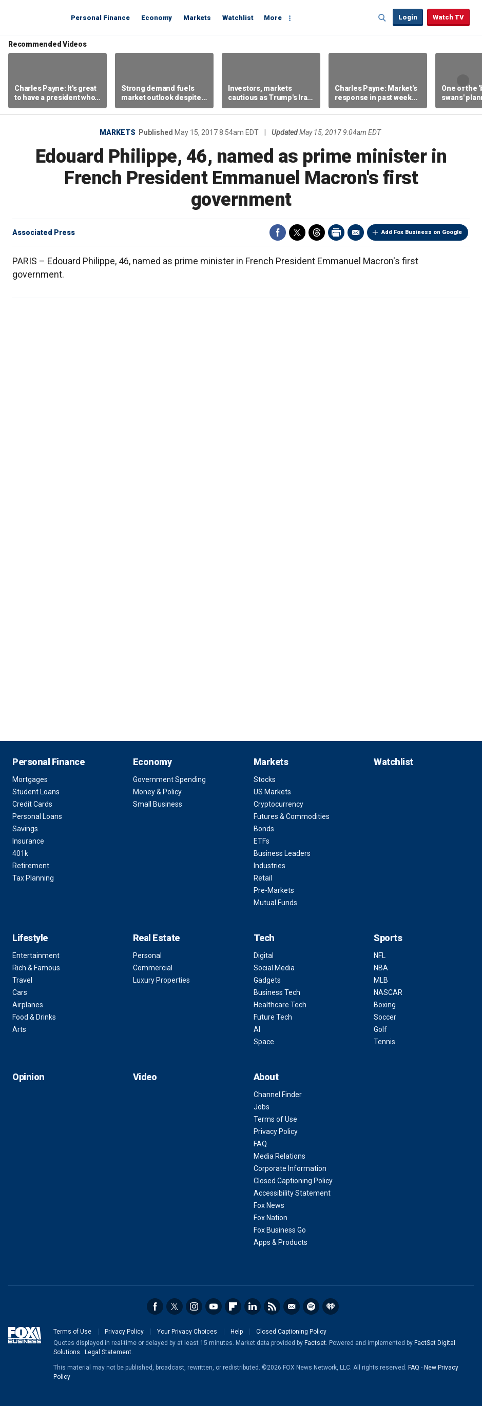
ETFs (261, 841)
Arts (19, 1029)
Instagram (194, 1306)
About (266, 1076)
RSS (272, 1306)
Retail (263, 878)
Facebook (277, 232)
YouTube (213, 1306)
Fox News (269, 1205)
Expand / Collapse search (382, 18)
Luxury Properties (161, 980)
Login (407, 17)
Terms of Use (275, 1119)
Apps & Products (280, 1242)
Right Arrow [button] (463, 80)
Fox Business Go (280, 1230)
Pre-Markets (274, 890)
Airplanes (27, 1005)
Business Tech (277, 992)
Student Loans (36, 792)
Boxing (385, 1005)
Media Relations (279, 1156)
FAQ (260, 1144)
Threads (317, 232)
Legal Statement (108, 1352)
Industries (269, 866)
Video (145, 1076)
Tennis (384, 1042)
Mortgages (30, 779)
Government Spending (169, 779)
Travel (22, 980)
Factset (315, 1342)
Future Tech (273, 1017)
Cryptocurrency (278, 804)
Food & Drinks (34, 1017)
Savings (25, 829)
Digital (264, 955)
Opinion (28, 1076)
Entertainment (36, 955)
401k (20, 853)
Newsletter (291, 1306)
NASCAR (388, 992)
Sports (388, 937)
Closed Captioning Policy (293, 1181)
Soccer (385, 1017)
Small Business (157, 804)
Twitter (297, 232)
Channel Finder (278, 1094)
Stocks (265, 779)
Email (356, 232)
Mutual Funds (275, 903)
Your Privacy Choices (187, 1331)
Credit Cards (32, 804)
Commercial (152, 968)
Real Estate (156, 937)
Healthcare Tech (280, 1005)
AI (257, 1029)
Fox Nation (270, 1218)
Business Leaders (282, 853)
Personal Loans (37, 816)
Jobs (261, 1107)
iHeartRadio (330, 1306)
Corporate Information (290, 1168)
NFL (379, 955)
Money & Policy (157, 792)
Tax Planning (33, 878)
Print (336, 232)
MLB (381, 980)
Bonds (264, 829)
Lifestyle (30, 937)
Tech (264, 937)
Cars (19, 992)
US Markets (272, 792)
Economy (156, 18)
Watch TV (448, 17)
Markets (197, 18)
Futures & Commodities (292, 816)
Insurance (28, 841)
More (273, 18)
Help (236, 1331)
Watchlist (238, 18)
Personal (147, 955)
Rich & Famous (36, 968)
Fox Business (37, 17)
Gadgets (267, 980)
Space (264, 1042)
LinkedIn (252, 1306)
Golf (380, 1029)
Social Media (274, 968)
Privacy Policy (276, 1131)
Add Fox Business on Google (421, 232)
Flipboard (233, 1306)
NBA (381, 968)
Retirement (30, 866)
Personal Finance (100, 18)
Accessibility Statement (292, 1193)
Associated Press (43, 232)
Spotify (311, 1306)
